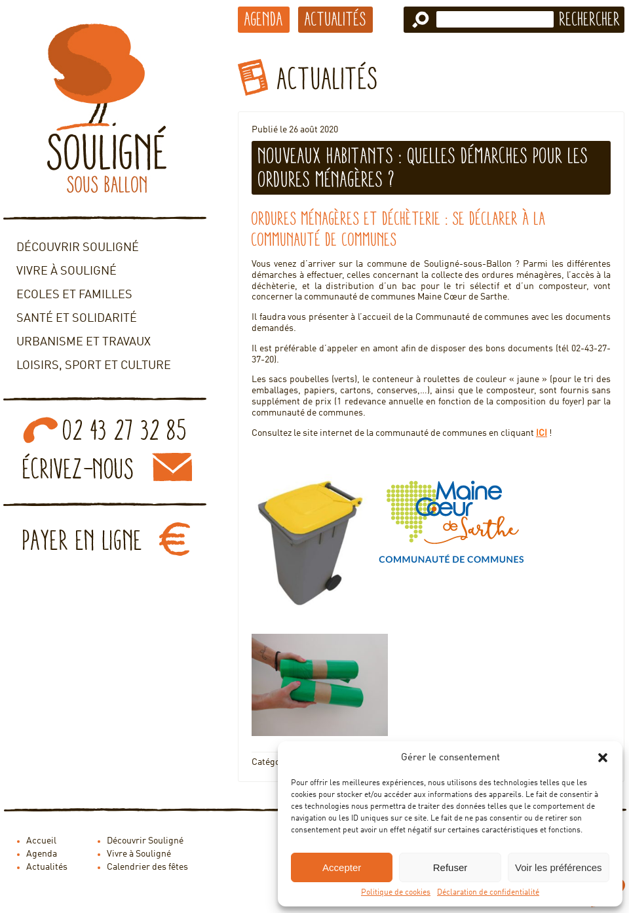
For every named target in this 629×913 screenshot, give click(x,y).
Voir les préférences (558, 867)
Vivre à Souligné (66, 271)
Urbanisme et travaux (83, 342)
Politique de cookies (395, 893)
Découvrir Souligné (77, 248)
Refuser (450, 867)
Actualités (335, 19)
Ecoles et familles (74, 295)
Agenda (263, 19)
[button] (602, 757)
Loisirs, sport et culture (93, 366)
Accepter (341, 867)
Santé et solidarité (76, 318)
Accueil (41, 840)
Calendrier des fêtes (147, 867)
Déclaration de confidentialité (488, 893)
